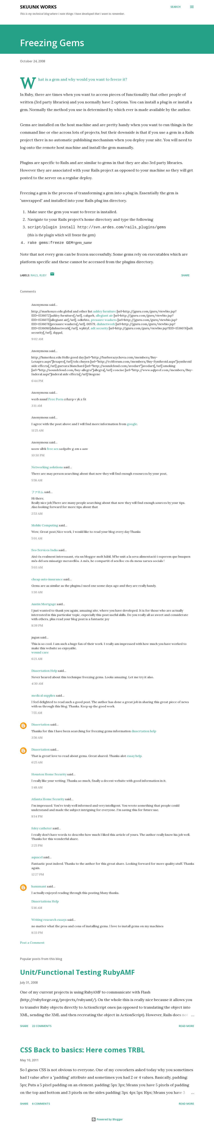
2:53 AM (37, 513)
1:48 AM (37, 787)
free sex (52, 449)
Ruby (42, 275)
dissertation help (144, 731)
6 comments (41, 1103)
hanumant (38, 886)
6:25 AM (37, 762)
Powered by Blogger (107, 1119)
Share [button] (185, 275)
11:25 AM (37, 430)
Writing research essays (49, 920)
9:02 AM (37, 339)
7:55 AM (36, 713)
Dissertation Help (44, 671)
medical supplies (43, 695)
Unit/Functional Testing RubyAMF (77, 972)
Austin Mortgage (43, 604)
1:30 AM (37, 592)
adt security (99, 328)
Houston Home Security (48, 774)
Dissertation (40, 724)
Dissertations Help (45, 901)
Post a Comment (32, 942)
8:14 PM (37, 816)
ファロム (37, 492)
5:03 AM (37, 567)
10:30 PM (37, 455)
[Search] (175, 7)
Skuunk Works (38, 7)
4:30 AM (37, 683)
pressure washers (104, 320)
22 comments (41, 1026)
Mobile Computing (44, 525)
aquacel (37, 857)
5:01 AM (36, 538)
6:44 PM (37, 381)
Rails (34, 275)
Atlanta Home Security (47, 799)
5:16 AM (36, 908)
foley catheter (41, 828)
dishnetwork (106, 324)
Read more (186, 1026)
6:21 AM (36, 659)
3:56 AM (37, 737)
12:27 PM (37, 874)
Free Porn (55, 399)
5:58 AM (36, 480)
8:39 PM (37, 625)
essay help (134, 756)
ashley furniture (104, 311)
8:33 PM (37, 932)
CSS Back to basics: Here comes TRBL (82, 1049)
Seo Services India (44, 550)
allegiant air (104, 315)
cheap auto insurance (47, 579)
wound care (40, 652)
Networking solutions (47, 467)
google (132, 424)
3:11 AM (36, 405)
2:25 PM (37, 845)
